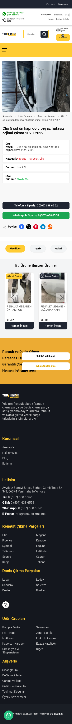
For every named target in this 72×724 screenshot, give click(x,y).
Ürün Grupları (25, 116)
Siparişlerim (46, 15)
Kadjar (6, 562)
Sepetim (63, 37)
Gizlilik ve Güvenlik (14, 686)
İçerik (38, 248)
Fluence (7, 540)
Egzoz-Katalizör (46, 643)
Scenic (6, 556)
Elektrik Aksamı (46, 638)
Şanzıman (42, 627)
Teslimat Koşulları (14, 691)
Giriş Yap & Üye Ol (62, 29)
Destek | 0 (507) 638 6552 (15, 20)
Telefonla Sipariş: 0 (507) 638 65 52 (36, 205)
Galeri (58, 248)
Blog (67, 15)
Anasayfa (7, 116)
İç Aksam (8, 638)
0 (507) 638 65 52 (45, 356)
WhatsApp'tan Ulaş (45, 366)
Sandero (7, 585)
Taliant (40, 562)
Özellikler (15, 248)
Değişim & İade (62, 19)
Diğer (39, 649)
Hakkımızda (58, 15)
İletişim (51, 19)
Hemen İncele (19, 325)
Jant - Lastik (44, 633)
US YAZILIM (56, 713)
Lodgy (40, 579)
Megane (41, 535)
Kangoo (41, 540)
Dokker (40, 590)
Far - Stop (8, 633)
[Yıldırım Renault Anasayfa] (9, 34)
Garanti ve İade (11, 681)
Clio (42, 158)
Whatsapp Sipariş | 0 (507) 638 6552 (15, 14)
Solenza (41, 585)
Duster (6, 590)
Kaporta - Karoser (46, 116)
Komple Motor (11, 627)
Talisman (8, 551)
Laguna (40, 546)
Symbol (7, 546)
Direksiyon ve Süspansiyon (11, 650)
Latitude (41, 551)
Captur (40, 556)
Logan (6, 579)
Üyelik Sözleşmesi (14, 697)
